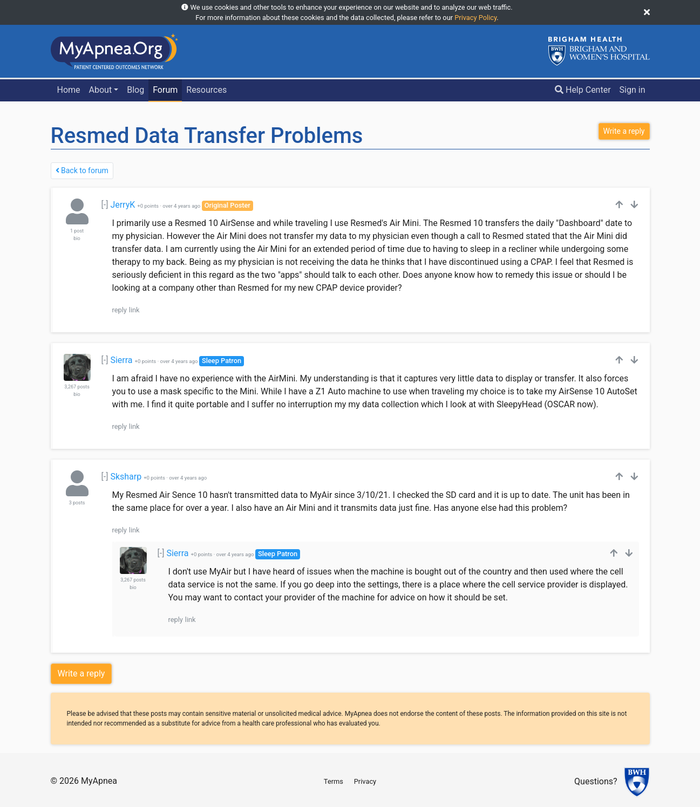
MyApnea (99, 781)
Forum (165, 90)
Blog (135, 90)
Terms (333, 781)
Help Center (583, 90)
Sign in (632, 90)
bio (76, 238)
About (100, 90)
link (134, 310)
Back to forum (82, 170)
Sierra (121, 360)
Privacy (365, 781)
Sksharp (125, 476)
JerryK (122, 205)
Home (68, 90)
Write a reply (81, 673)
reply (119, 310)
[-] (104, 205)
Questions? (595, 782)
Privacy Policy (475, 17)
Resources (206, 90)
